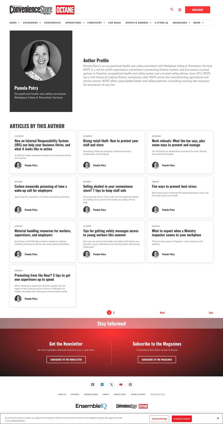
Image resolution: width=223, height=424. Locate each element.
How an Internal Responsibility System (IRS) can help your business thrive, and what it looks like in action (42, 144)
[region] (111, 418)
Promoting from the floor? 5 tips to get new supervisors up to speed (42, 277)
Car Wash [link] (114, 22)
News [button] (13, 22)
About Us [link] (62, 394)
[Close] (218, 418)
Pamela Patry (31, 165)
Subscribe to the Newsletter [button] (66, 359)
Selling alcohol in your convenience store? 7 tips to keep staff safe (108, 188)
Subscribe (197, 9)
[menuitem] (16, 23)
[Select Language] (180, 10)
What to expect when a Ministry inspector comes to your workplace (176, 232)
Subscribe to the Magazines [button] (157, 359)
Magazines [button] (180, 22)
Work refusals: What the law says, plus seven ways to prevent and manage (178, 142)
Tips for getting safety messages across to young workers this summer (110, 232)
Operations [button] (73, 22)
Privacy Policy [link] (120, 394)
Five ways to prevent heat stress (174, 186)
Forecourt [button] (94, 22)
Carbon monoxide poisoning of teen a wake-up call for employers (41, 188)
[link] (92, 384)
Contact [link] (105, 394)
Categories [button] (30, 22)
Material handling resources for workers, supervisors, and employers (43, 232)
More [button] (196, 22)
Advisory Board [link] (91, 394)
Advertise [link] (75, 394)
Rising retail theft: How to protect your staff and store (110, 142)
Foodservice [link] (52, 22)
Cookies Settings (157, 394)
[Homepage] (42, 10)
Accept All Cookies (182, 418)
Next (162, 312)
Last (211, 312)
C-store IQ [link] (161, 22)
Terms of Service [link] (138, 394)
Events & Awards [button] (137, 22)
